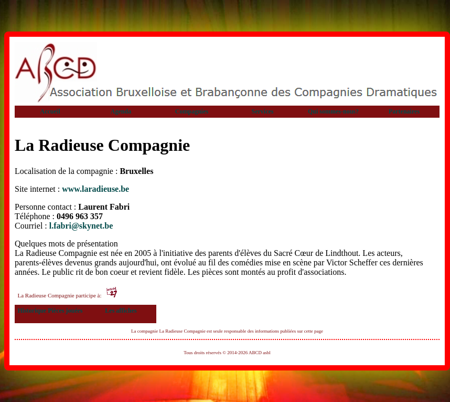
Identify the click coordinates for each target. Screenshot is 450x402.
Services (263, 111)
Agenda (121, 111)
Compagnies (191, 111)
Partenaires (404, 111)
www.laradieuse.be (95, 188)
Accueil (50, 111)
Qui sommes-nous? (333, 111)
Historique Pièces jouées (50, 310)
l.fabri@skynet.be (81, 225)
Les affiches (120, 310)
